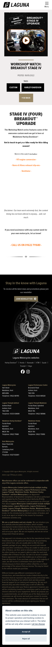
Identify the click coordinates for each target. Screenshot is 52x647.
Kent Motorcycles (8, 441)
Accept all (26, 632)
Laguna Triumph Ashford (10, 403)
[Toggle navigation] (47, 5)
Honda (22, 362)
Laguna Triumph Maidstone (37, 403)
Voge (30, 366)
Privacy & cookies (17, 475)
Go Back (26, 97)
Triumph (23, 366)
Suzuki (44, 362)
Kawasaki (30, 362)
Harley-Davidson (32, 87)
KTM (37, 362)
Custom (13, 87)
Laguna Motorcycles (9, 385)
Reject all (26, 639)
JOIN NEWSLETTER (24, 298)
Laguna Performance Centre (37, 385)
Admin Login (6, 475)
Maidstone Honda (34, 421)
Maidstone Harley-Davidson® (12, 421)
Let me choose (38, 624)
